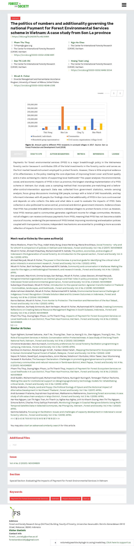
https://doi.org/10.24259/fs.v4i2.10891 (30, 36)
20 (54, 418)
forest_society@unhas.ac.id (23, 536)
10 (31, 418)
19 (51, 418)
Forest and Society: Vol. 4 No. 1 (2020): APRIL (74, 263)
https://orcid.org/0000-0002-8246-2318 (33, 85)
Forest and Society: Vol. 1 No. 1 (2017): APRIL (81, 390)
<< (12, 418)
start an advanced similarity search (42, 425)
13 (37, 418)
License (115, 154)
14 (40, 418)
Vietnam (15, 18)
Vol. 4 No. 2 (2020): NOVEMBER (25, 463)
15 (42, 418)
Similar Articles (21, 328)
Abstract (18, 154)
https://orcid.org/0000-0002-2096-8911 (32, 55)
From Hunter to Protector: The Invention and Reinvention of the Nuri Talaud (79, 300)
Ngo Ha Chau (76, 42)
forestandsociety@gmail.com (24, 539)
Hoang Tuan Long (78, 61)
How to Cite (36, 154)
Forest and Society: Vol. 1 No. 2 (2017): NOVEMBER (98, 248)
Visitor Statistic (17, 530)
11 (33, 418)
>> (16, 325)
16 (44, 418)
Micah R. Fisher (20, 76)
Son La (86, 499)
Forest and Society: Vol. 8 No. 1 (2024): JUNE (89, 353)
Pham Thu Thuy (20, 42)
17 (47, 418)
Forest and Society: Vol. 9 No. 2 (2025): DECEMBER (60, 340)
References (98, 154)
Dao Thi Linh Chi (20, 61)
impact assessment (71, 499)
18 (49, 418)
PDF (15, 445)
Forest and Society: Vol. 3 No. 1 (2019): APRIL (53, 347)
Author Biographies (59, 154)
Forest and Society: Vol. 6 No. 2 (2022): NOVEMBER (87, 282)
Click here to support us (118, 542)
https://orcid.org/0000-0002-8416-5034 (90, 70)
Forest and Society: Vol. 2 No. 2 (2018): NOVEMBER (79, 288)
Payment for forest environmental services (29, 499)
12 (35, 418)
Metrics (81, 154)
